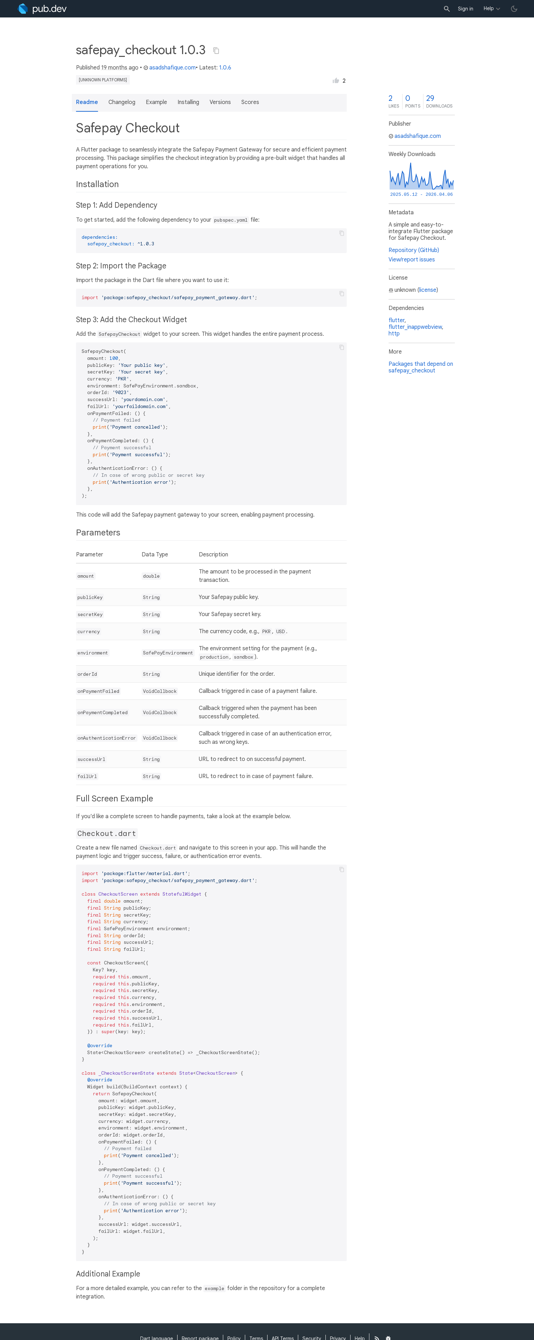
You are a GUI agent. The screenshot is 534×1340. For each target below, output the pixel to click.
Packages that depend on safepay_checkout (421, 367)
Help (489, 8)
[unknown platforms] (103, 79)
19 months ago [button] (119, 67)
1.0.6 (225, 67)
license (427, 290)
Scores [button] (250, 102)
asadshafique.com (169, 67)
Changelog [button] (121, 102)
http (394, 333)
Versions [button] (220, 102)
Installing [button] (188, 102)
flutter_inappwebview (415, 327)
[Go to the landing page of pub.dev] (42, 8)
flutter (397, 320)
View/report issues (412, 259)
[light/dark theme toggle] (514, 9)
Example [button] (156, 102)
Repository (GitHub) (414, 250)
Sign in (465, 9)
